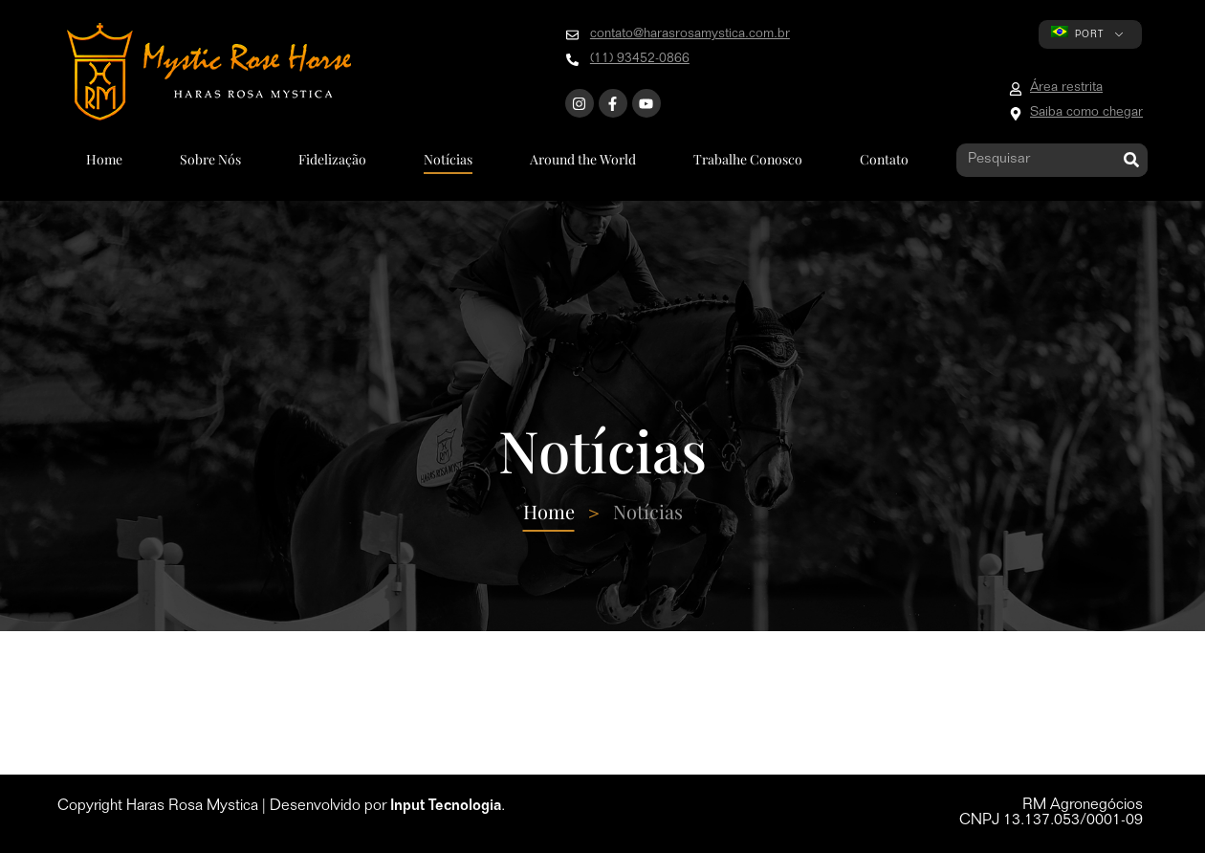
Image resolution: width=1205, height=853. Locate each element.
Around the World (583, 159)
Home (104, 159)
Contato (884, 159)
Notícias (448, 159)
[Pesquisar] (1131, 160)
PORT (1077, 33)
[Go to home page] (209, 71)
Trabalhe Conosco (747, 159)
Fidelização (332, 159)
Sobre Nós (210, 159)
